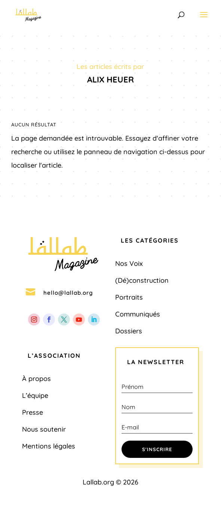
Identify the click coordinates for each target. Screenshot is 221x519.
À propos (36, 378)
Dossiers (128, 331)
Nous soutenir (44, 429)
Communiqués (137, 314)
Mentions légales (48, 446)
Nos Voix (129, 263)
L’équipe (35, 395)
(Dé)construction (142, 280)
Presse (32, 412)
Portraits (129, 297)
